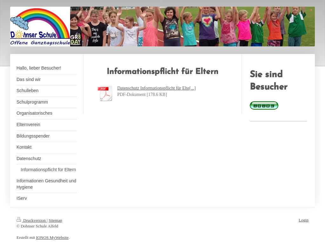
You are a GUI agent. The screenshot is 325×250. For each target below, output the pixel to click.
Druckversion (32, 220)
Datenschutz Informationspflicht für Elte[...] (156, 88)
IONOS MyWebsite (52, 237)
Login (303, 220)
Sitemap (55, 220)
